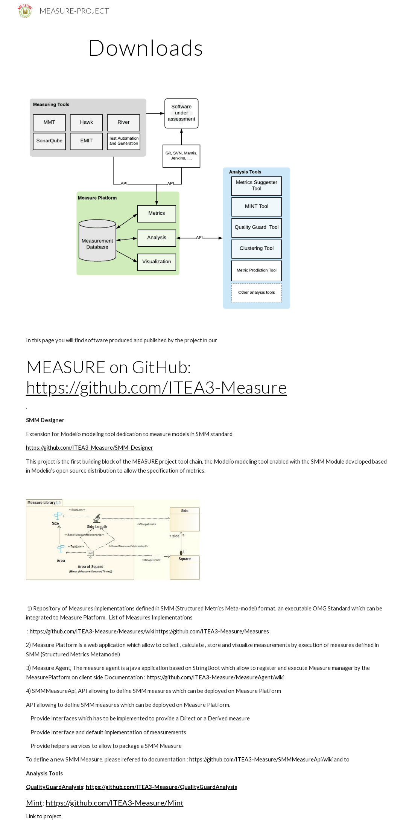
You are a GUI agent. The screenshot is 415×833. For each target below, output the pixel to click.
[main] (146, 47)
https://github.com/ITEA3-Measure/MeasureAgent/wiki (215, 677)
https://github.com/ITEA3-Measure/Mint (115, 802)
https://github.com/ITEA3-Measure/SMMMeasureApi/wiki (261, 759)
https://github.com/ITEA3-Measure (156, 387)
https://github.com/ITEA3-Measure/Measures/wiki (92, 631)
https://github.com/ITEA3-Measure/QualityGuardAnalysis (161, 787)
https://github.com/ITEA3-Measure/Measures (212, 631)
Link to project (43, 816)
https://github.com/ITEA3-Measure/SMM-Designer (89, 447)
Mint (34, 802)
